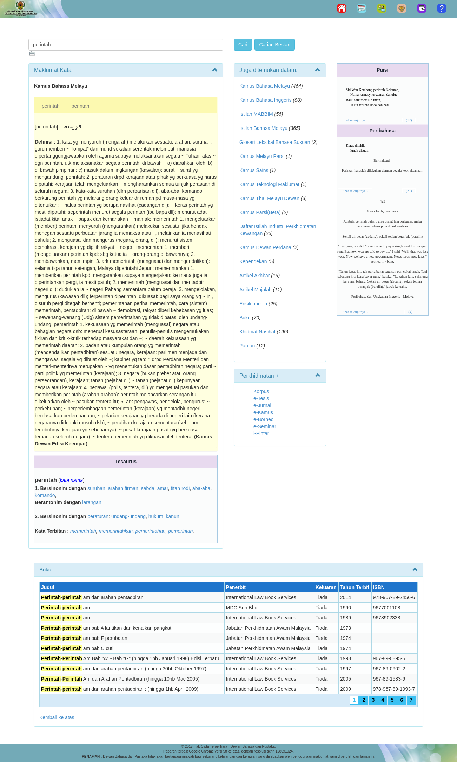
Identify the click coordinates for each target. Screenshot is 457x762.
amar (162, 488)
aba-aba (201, 488)
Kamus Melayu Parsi (261, 156)
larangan (91, 502)
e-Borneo (263, 419)
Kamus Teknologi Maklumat (269, 184)
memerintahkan (116, 531)
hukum (155, 516)
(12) (409, 120)
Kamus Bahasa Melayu (265, 86)
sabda (147, 488)
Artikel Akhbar (254, 275)
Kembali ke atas (56, 717)
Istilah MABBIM (256, 114)
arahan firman (123, 488)
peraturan (97, 516)
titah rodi (180, 488)
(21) (409, 191)
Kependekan (253, 261)
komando (45, 495)
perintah (51, 106)
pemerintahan (150, 531)
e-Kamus (263, 412)
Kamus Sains (253, 170)
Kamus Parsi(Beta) (259, 212)
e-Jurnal (262, 405)
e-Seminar (264, 426)
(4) (410, 312)
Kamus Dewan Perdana (265, 247)
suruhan (96, 488)
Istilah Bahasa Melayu (263, 128)
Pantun (247, 346)
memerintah (83, 531)
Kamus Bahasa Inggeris (265, 100)
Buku (245, 317)
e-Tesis (261, 398)
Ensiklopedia (253, 303)
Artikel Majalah (255, 289)
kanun (172, 516)
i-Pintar (261, 433)
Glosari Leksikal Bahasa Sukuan (274, 142)
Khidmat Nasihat (257, 331)
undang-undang (128, 516)
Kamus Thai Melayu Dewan (269, 198)
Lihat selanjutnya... (355, 120)
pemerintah (180, 531)
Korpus (261, 391)
